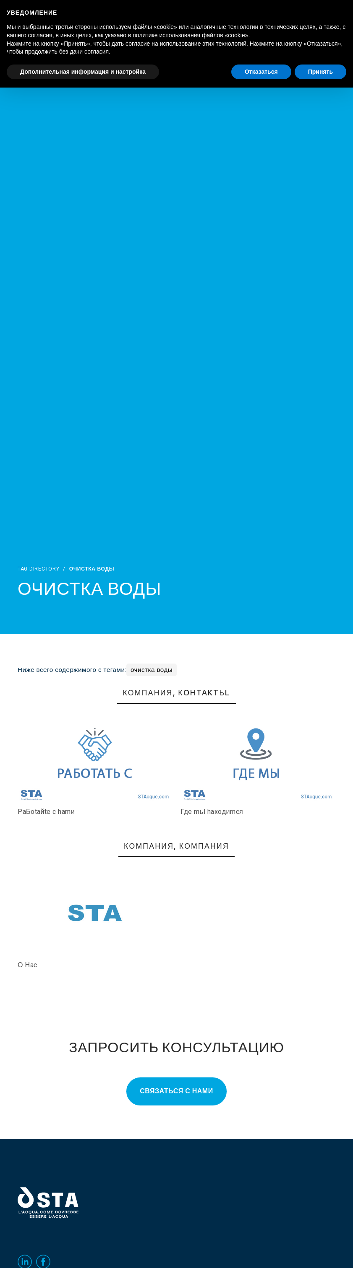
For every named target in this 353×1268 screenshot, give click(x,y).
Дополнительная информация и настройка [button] (83, 71)
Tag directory (38, 569)
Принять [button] (320, 71)
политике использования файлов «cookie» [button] (190, 35)
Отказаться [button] (261, 71)
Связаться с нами (176, 1091)
